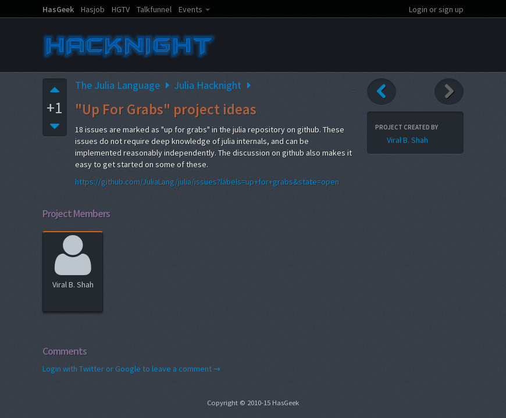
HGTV (121, 9)
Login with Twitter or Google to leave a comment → (131, 368)
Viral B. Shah (73, 260)
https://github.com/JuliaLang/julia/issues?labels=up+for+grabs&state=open (207, 181)
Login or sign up (436, 9)
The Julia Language (117, 85)
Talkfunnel (154, 9)
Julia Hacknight (207, 85)
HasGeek (58, 9)
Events (190, 9)
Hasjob (93, 9)
